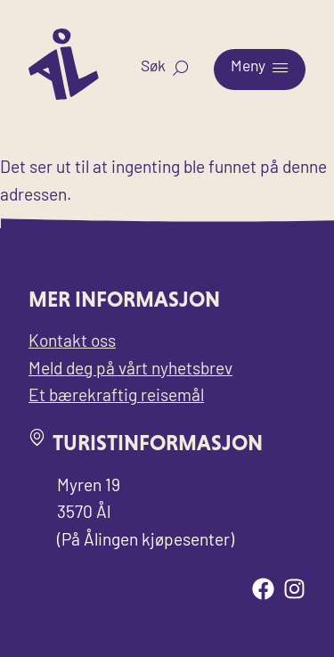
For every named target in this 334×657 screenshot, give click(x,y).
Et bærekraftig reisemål (116, 397)
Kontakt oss (72, 342)
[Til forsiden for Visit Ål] (64, 95)
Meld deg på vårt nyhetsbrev (130, 370)
